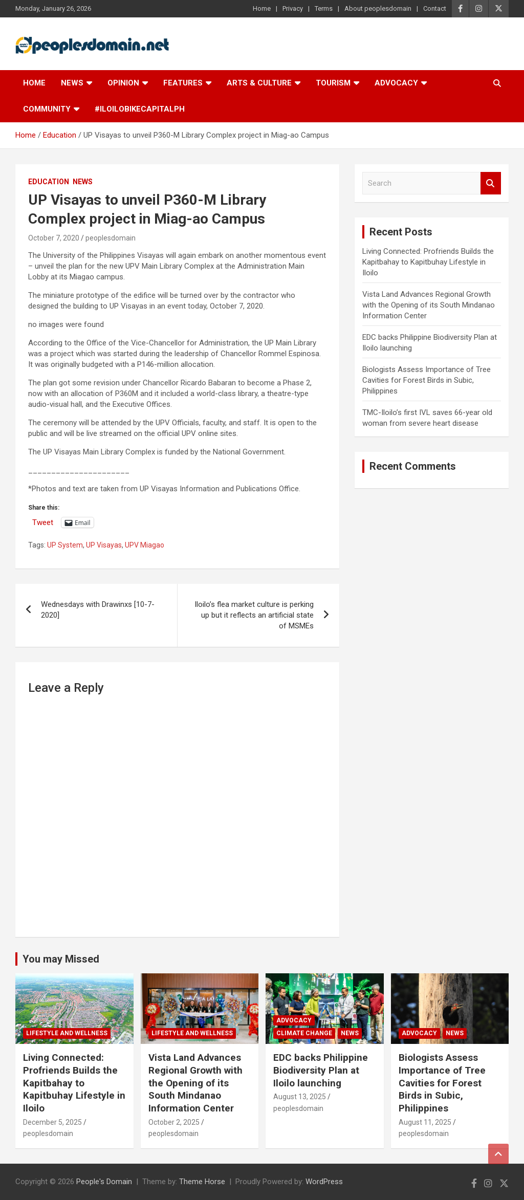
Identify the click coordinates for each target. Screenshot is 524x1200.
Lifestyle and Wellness (66, 1033)
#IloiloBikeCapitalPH (140, 109)
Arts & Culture (259, 83)
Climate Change (304, 1033)
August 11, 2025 (425, 1122)
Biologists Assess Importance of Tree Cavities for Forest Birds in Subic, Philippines (426, 380)
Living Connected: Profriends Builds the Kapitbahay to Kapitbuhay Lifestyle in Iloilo (428, 262)
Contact (434, 8)
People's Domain (104, 1181)
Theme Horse (202, 1181)
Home (262, 8)
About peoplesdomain (377, 8)
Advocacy (396, 83)
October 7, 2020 (53, 238)
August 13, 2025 (299, 1097)
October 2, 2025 (174, 1122)
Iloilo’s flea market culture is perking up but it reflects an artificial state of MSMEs (254, 615)
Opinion (123, 83)
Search (491, 183)
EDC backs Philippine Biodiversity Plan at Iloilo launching (320, 1070)
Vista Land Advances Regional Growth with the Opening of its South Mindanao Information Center (428, 305)
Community (47, 109)
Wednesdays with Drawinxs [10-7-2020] (98, 610)
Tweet (42, 522)
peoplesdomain (110, 238)
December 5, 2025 (52, 1122)
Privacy (292, 8)
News (72, 83)
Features (183, 83)
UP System (65, 545)
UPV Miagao (144, 545)
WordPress (324, 1181)
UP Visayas (104, 545)
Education (48, 182)
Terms (324, 8)
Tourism (333, 83)
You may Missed (61, 959)
